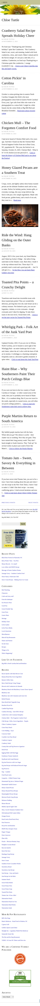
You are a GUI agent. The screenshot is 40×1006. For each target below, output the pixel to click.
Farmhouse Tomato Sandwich (10, 756)
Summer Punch (6, 879)
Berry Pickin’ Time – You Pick (10, 560)
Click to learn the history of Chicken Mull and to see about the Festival (19, 155)
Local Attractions (6, 631)
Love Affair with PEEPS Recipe (10, 567)
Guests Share (5, 615)
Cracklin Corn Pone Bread (9, 737)
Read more (17, 200)
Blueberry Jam (6, 692)
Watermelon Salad (7, 908)
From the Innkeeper (7, 599)
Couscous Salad (6, 734)
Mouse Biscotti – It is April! (9, 564)
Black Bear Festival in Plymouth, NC (12, 557)
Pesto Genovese (6, 835)
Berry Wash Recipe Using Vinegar (11, 683)
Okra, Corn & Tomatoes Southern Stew (12, 810)
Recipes (4, 647)
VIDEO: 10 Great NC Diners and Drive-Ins (14, 940)
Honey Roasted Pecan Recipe (10, 791)
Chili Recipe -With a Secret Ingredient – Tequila (15, 721)
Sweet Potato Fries (7, 886)
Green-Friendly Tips (7, 609)
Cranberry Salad (6, 743)
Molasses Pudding (7, 800)
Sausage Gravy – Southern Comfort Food (13, 573)
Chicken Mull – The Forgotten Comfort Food (14, 718)
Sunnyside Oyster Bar (8, 934)
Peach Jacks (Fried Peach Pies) (10, 819)
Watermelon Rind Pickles (9, 905)
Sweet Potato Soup (7, 889)
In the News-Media (7, 628)
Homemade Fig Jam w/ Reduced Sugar (12, 781)
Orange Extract (6, 816)
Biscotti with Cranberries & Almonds (12, 686)
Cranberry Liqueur (7, 740)
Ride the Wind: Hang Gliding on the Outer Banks (16, 240)
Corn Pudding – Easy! (8, 730)
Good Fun (4, 606)
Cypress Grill (5, 924)
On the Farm (5, 644)
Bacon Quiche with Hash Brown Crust (12, 673)
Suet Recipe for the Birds (9, 876)
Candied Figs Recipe (7, 708)
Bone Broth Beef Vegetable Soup (11, 702)
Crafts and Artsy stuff (8, 596)
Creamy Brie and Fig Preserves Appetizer (13, 746)
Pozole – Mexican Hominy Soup (11, 841)
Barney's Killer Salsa (7, 680)
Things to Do (5, 650)
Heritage (4, 618)
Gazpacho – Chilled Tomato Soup (11, 778)
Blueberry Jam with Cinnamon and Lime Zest (14, 696)
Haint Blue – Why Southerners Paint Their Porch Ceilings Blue (18, 374)
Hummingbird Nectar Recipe (10, 794)
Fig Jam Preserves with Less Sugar (11, 762)
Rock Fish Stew (6, 851)
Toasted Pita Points (7, 892)
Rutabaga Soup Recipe (8, 854)
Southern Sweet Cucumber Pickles (11, 863)
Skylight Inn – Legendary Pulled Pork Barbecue (15, 931)
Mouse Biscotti (6, 803)
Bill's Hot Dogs (6, 918)
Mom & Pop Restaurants (8, 637)
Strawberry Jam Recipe (8, 870)
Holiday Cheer (6, 621)
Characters (5, 593)
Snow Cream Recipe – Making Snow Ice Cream (15, 579)
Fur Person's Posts (7, 602)
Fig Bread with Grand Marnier (10, 759)
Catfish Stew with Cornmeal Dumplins (12, 715)
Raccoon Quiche (6, 848)
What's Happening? (7, 653)
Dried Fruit (5, 749)
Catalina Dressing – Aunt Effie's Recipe (13, 711)
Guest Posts (5, 612)
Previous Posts (8, 502)
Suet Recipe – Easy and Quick (10, 873)
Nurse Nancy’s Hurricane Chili (10, 576)
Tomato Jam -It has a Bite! (9, 895)
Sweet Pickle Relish (7, 882)
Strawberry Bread (6, 867)
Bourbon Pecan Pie (7, 705)
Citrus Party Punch (7, 727)
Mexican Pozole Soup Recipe (10, 797)
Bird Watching (6, 590)
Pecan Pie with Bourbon (8, 825)
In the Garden (5, 625)
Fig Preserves (5, 768)
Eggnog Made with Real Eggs (10, 753)
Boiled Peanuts (6, 699)
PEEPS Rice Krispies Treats (9, 829)
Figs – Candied (6, 772)
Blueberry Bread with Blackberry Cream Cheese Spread (17, 689)
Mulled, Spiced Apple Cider (9, 806)
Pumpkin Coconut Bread (8, 844)
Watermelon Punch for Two (9, 901)
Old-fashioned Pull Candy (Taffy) (11, 813)
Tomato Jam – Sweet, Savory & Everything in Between (18, 463)
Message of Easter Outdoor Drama (11, 570)
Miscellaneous (6, 634)
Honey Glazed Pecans (8, 787)
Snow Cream (5, 860)
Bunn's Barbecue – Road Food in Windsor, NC (14, 921)
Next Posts (33, 502)
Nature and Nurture (7, 640)
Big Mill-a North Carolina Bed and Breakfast (14, 663)
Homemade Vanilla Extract (9, 784)
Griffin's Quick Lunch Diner (9, 927)
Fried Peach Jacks (7, 775)
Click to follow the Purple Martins (21, 448)
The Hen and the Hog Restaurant (11, 937)
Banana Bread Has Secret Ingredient (12, 677)
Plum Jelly (5, 838)
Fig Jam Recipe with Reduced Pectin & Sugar (14, 765)
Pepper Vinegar (6, 832)
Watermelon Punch (7, 898)
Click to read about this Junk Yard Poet (24, 359)
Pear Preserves (6, 822)
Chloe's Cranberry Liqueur (9, 724)
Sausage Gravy (6, 857)
